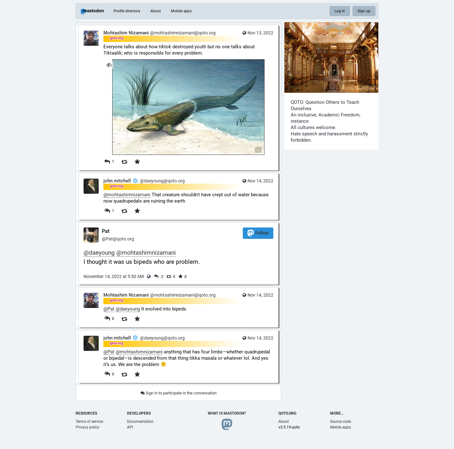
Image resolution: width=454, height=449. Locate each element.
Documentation (140, 421)
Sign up (364, 11)
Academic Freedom (338, 115)
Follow (258, 233)
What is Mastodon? (227, 413)
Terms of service (89, 421)
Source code (340, 421)
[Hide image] (109, 65)
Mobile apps (181, 11)
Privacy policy (87, 427)
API (130, 427)
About (155, 11)
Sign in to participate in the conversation (179, 393)
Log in (340, 11)
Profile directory (127, 11)
